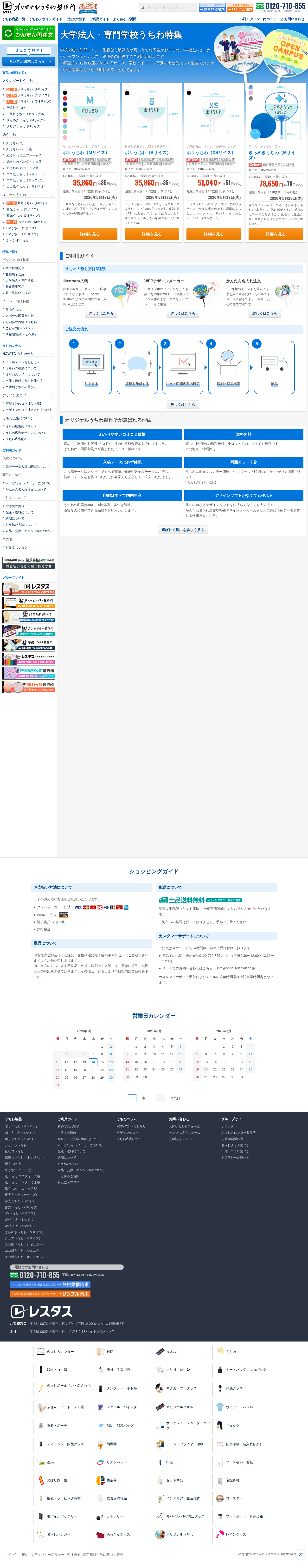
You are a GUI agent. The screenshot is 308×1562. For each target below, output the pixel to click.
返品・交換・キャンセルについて (29, 531)
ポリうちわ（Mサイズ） (86, 152)
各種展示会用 (15, 274)
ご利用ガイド (99, 19)
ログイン (253, 19)
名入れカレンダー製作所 (238, 1132)
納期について (15, 518)
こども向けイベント (20, 328)
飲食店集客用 (15, 286)
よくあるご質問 (124, 19)
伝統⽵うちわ (15, 108)
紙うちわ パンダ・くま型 (24, 161)
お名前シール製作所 (235, 1157)
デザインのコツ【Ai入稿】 (24, 403)
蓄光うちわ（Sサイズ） (23, 209)
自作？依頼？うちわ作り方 (24, 380)
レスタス (227, 1126)
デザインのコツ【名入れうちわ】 (29, 410)
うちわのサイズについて (23, 374)
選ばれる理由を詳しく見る (183, 530)
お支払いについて (70, 1164)
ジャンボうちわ (17, 240)
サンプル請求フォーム (184, 1132)
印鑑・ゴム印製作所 (235, 1151)
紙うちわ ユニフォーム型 (24, 155)
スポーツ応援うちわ (20, 316)
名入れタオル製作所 (235, 1145)
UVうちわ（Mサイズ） (27, 222)
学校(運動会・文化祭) (21, 334)
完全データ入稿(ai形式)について (28, 466)
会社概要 (73, 1554)
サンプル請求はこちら (27, 61)
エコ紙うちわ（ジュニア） (25, 180)
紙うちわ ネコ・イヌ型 (22, 168)
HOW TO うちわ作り (18, 354)
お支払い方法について (21, 524)
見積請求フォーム (181, 1139)
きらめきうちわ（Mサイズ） (26, 120)
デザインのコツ (14, 395)
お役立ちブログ (16, 547)
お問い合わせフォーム (184, 1126)
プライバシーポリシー (47, 1554)
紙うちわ (9, 134)
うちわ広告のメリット (21, 426)
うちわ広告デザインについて (26, 432)
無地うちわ (13, 309)
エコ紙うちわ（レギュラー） (26, 174)
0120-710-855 (285, 5)
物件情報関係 (15, 268)
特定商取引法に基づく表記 (103, 1554)
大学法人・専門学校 (20, 280)
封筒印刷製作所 (232, 1139)
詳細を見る (90, 234)
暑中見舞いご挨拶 (18, 293)
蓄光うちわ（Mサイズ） (28, 203)
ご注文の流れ (76, 19)
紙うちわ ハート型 (19, 149)
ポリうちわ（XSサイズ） (211, 152)
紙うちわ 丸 (14, 143)
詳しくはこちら (101, 313)
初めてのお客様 (68, 1126)
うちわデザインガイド (45, 19)
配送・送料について (20, 512)
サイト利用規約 (16, 1554)
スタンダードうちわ (17, 81)
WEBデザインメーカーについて (28, 483)
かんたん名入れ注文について (26, 489)
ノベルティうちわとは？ (23, 362)
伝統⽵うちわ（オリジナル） (26, 114)
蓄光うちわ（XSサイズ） (24, 215)
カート (272, 19)
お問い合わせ (294, 19)
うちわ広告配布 (16, 439)
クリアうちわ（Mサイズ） (24, 126)
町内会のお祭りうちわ (21, 322)
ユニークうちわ (14, 195)
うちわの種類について (21, 368)
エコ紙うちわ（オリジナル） (26, 186)
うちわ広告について (17, 418)
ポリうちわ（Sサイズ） (148, 152)
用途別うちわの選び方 (21, 387)
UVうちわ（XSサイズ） (23, 234)
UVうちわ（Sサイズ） (22, 228)
